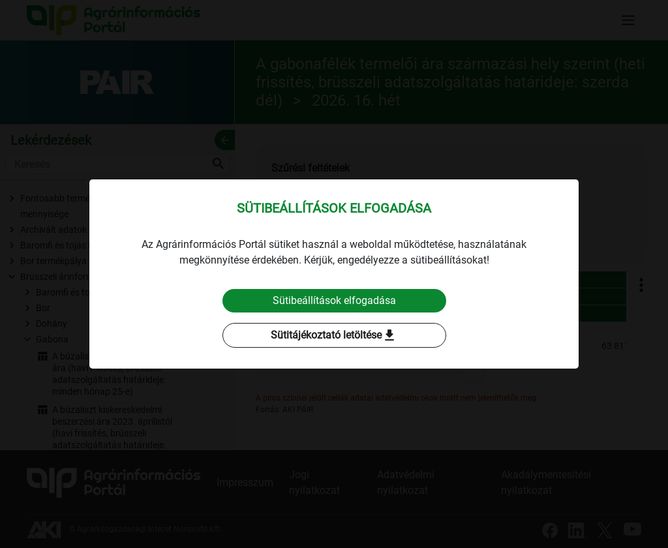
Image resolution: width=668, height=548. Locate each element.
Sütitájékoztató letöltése (334, 335)
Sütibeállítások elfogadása (334, 300)
